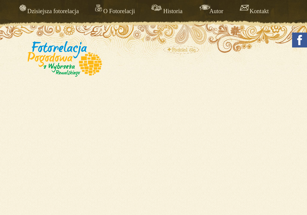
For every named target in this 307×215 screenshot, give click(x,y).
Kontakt (259, 11)
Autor (216, 11)
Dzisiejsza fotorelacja (53, 11)
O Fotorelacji (119, 11)
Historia (172, 11)
